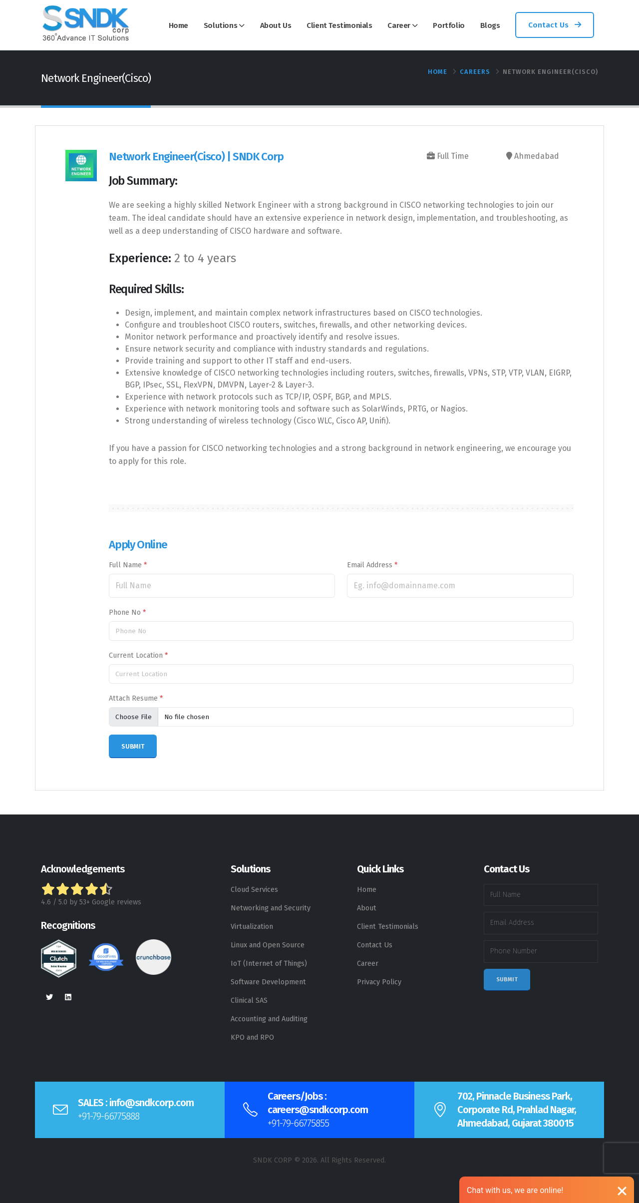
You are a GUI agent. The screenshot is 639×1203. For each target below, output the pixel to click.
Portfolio (448, 25)
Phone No (127, 612)
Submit (507, 979)
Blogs (490, 25)
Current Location (138, 655)
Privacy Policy (379, 982)
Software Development (268, 982)
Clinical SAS (249, 1000)
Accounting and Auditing (269, 1019)
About (366, 908)
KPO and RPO (252, 1037)
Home (178, 25)
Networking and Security (271, 908)
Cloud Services (254, 889)
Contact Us (554, 24)
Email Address (372, 565)
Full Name (128, 565)
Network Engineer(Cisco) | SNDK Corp (196, 156)
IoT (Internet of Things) (269, 963)
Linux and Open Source (268, 945)
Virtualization (252, 926)
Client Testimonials (339, 25)
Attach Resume (136, 698)
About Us (276, 25)
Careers (475, 71)
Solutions (220, 25)
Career (398, 25)
